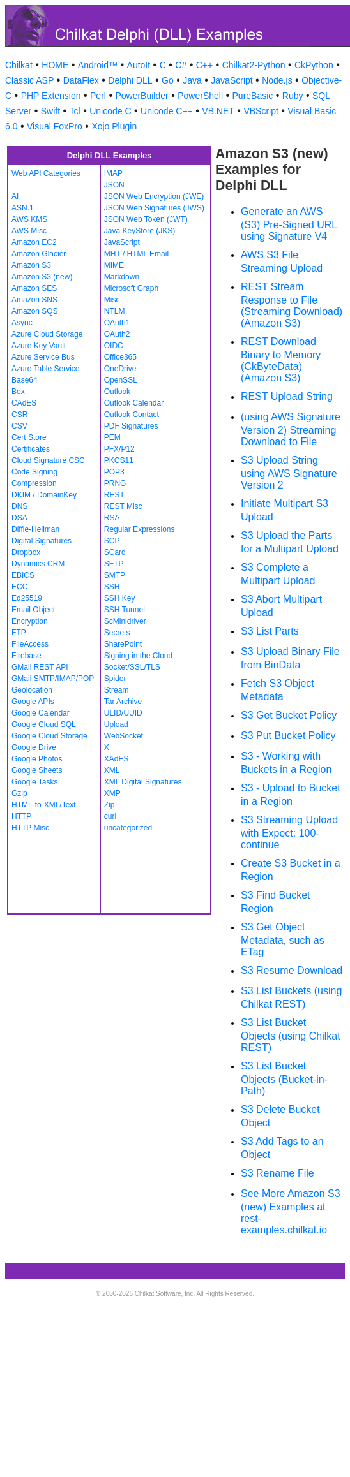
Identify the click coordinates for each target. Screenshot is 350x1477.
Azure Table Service (45, 368)
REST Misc (123, 506)
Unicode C (110, 111)
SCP (112, 540)
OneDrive (120, 368)
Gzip (19, 793)
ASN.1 (22, 207)
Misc (112, 299)
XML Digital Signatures (143, 781)
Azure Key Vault (38, 345)
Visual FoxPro (54, 126)
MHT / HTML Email (136, 253)
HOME (55, 65)
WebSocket (123, 735)
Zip (109, 804)
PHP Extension (51, 96)
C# (180, 65)
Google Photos (36, 758)
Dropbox (25, 552)
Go (168, 80)
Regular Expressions (139, 529)
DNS (19, 506)
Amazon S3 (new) (41, 276)
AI (15, 196)
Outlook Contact (131, 414)
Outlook (117, 391)
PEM (112, 437)
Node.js (277, 80)
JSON (114, 184)
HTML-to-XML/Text (43, 804)
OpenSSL (120, 380)
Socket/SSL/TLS (132, 667)
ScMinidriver (125, 621)
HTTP (21, 816)
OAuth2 (117, 334)
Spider (115, 678)
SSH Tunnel (124, 609)
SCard (115, 552)
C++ (204, 65)
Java (192, 80)
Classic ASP (29, 80)
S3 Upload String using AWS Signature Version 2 (289, 472)
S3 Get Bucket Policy (289, 715)
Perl (98, 96)
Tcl (75, 111)
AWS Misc (29, 230)
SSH (112, 586)
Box (18, 391)
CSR (19, 414)
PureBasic (252, 96)
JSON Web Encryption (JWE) (154, 196)
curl (110, 816)
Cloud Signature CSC (48, 460)
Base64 (24, 380)
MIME (114, 265)
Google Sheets (36, 770)
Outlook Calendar (134, 403)
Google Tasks (34, 781)
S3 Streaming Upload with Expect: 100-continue (289, 832)
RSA (112, 517)
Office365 (120, 357)
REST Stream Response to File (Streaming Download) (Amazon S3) (291, 304)
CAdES (23, 403)
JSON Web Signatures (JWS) (154, 207)
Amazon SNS (34, 299)
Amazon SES (34, 288)
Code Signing (34, 471)
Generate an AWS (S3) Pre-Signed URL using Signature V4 (289, 224)
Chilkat (19, 65)
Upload (116, 724)
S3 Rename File (277, 1173)
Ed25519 (26, 598)
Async (22, 322)
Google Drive (33, 747)
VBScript (260, 111)
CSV (19, 426)
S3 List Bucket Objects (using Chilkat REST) (290, 1035)
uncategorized (128, 827)
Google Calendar (40, 713)
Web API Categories (45, 173)
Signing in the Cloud (138, 655)
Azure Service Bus (43, 357)
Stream (116, 690)
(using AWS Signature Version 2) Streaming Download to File (290, 429)
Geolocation (31, 690)
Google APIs (32, 701)
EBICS (22, 575)
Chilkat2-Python (253, 65)
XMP (112, 793)
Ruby (292, 96)
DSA (19, 517)
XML (112, 770)
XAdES (116, 758)
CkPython (313, 65)
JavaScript (231, 80)
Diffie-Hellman (35, 529)
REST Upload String (287, 396)
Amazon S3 (31, 265)
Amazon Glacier (38, 253)
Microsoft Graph (131, 288)
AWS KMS (29, 219)
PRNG (115, 483)
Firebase (26, 655)
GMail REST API (39, 667)
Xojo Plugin (114, 126)
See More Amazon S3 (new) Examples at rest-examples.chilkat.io (290, 1211)
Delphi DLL (130, 80)
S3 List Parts (270, 631)
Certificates (30, 449)
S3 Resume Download (291, 970)
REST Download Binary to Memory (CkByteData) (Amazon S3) (281, 359)
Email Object (33, 609)
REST (114, 494)
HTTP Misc (30, 827)
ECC (19, 586)
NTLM (114, 311)
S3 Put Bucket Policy (288, 735)
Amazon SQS (34, 311)
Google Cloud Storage (49, 735)
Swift (50, 111)
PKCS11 (118, 460)
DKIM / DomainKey (44, 494)
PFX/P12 (119, 449)
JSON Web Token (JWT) (146, 219)
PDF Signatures (131, 426)
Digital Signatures (41, 540)
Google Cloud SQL (43, 724)
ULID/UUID (123, 713)
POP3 (114, 471)
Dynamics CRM (38, 563)
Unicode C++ (167, 111)
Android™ (98, 65)
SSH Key (119, 598)
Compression (34, 483)
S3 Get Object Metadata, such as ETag (282, 939)
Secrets (117, 632)
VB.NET (218, 111)
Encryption (29, 621)
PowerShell (200, 96)
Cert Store (29, 437)
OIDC (113, 345)
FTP (18, 632)
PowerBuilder (141, 96)
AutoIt (139, 65)
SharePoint (123, 644)
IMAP (113, 173)
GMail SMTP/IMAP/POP (52, 678)
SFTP (114, 563)
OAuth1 (117, 322)
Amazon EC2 (34, 242)
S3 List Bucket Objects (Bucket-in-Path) (284, 1078)
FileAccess (30, 644)
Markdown (121, 276)
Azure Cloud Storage (46, 334)
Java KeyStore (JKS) (139, 230)
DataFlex (81, 80)
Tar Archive (123, 701)
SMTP (114, 575)
